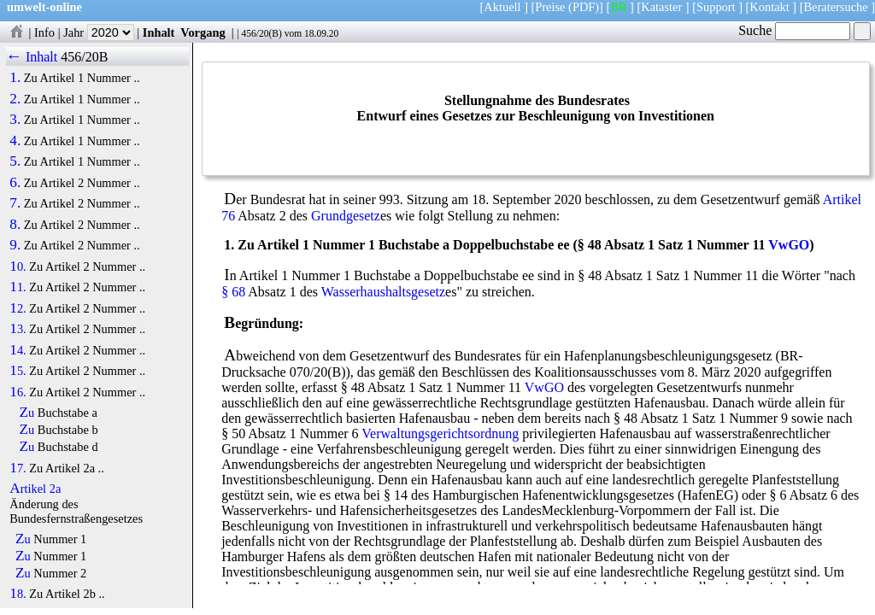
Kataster (661, 7)
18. (17, 593)
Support (716, 7)
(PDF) (583, 7)
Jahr (98, 32)
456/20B (84, 57)
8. (15, 224)
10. (17, 266)
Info (44, 32)
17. (17, 468)
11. (17, 287)
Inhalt (159, 32)
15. (17, 371)
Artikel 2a (35, 488)
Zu (27, 412)
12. (17, 308)
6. (15, 183)
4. (15, 141)
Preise (550, 7)
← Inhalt (32, 57)
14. (17, 350)
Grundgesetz (345, 215)
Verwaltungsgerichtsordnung (440, 433)
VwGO (788, 244)
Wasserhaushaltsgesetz (383, 291)
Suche (794, 30)
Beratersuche (836, 7)
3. (15, 119)
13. (17, 329)
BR (618, 7)
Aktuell (502, 7)
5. (15, 161)
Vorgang (203, 32)
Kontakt (769, 7)
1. (15, 78)
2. (15, 99)
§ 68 (233, 291)
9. (15, 245)
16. (17, 392)
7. (15, 203)
